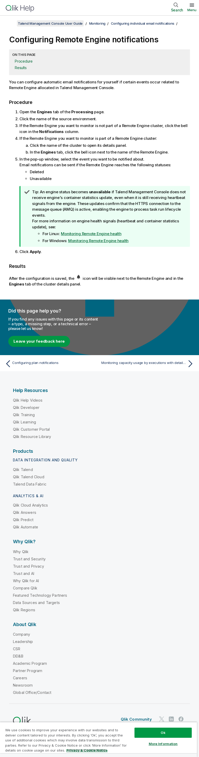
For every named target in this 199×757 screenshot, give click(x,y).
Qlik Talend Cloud (28, 477)
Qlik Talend (23, 469)
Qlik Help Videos (28, 400)
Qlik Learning (24, 422)
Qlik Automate (25, 527)
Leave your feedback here (39, 341)
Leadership (23, 641)
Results (20, 67)
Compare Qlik (25, 588)
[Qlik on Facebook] (181, 719)
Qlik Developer (26, 407)
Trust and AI (23, 573)
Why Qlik (21, 551)
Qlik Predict (23, 519)
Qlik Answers (24, 512)
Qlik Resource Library (32, 436)
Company (21, 634)
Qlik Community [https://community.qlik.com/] (136, 719)
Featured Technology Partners (40, 595)
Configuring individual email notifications (143, 23)
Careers (20, 678)
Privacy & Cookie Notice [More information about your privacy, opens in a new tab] (87, 750)
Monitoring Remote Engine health (91, 233)
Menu (191, 10)
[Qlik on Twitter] (162, 719)
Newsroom (23, 685)
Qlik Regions (24, 610)
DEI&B (18, 656)
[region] (98, 739)
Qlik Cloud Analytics (30, 505)
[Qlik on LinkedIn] (171, 719)
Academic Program (30, 663)
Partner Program (27, 670)
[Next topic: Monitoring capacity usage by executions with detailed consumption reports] (148, 363)
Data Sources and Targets (36, 602)
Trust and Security (29, 559)
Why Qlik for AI (26, 581)
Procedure (24, 61)
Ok (163, 733)
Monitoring (97, 23)
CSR (16, 649)
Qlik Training (24, 415)
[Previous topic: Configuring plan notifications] (51, 363)
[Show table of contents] (10, 23)
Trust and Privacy (28, 566)
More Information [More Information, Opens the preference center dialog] (163, 744)
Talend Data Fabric (29, 484)
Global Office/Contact (32, 692)
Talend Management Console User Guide (50, 23)
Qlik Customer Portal (31, 429)
